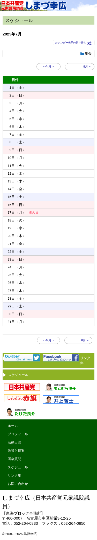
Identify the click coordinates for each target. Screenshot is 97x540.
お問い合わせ (18, 484)
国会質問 (14, 459)
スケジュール (18, 375)
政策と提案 (16, 451)
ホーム (13, 426)
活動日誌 (14, 442)
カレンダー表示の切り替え (73, 43)
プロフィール (18, 434)
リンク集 (14, 475)
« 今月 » (48, 66)
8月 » (87, 66)
